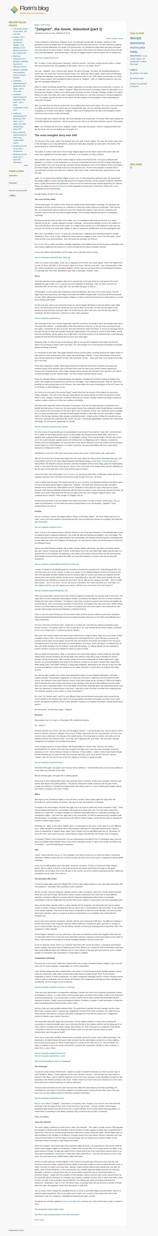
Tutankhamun (60, 1154)
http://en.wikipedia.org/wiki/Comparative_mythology (55, 987)
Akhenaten (86, 1146)
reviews (144, 61)
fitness (139, 59)
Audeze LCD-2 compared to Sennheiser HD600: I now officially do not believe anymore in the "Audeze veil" (20, 45)
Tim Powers (70, 474)
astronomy (137, 43)
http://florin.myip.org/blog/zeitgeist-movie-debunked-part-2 (57, 1215)
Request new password (18, 190)
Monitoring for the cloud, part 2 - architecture (20, 148)
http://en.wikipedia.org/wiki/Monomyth (49, 1098)
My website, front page (139, 73)
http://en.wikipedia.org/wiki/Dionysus (49, 762)
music (145, 56)
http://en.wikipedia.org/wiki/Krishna (48, 527)
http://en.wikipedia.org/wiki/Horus (47, 318)
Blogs (37, 25)
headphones (135, 61)
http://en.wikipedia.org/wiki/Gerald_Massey (51, 427)
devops (135, 38)
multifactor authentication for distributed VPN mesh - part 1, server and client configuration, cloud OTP (20, 121)
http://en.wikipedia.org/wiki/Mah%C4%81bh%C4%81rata (57, 564)
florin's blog (45, 25)
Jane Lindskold (83, 482)
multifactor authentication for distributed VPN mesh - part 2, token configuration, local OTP (20, 102)
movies (133, 59)
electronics (136, 55)
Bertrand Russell (58, 186)
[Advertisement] (136, 126)
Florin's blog (34, 8)
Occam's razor (67, 1201)
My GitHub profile (137, 78)
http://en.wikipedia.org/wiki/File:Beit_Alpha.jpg (52, 257)
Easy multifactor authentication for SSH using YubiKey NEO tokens (20, 137)
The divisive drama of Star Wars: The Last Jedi (20, 31)
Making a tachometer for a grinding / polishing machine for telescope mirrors (20, 61)
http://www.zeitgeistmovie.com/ (47, 58)
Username (13, 175)
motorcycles (137, 47)
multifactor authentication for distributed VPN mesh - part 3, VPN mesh (20, 86)
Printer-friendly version (114, 38)
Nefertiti (72, 1151)
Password (13, 183)
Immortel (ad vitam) (109, 461)
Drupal (21, 1230)
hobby (134, 51)
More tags (134, 64)
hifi (144, 59)
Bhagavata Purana (62, 614)
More (26, 165)
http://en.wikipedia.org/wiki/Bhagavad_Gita (51, 591)
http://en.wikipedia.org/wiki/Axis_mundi (50, 1056)
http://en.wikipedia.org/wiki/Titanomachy (50, 1053)
